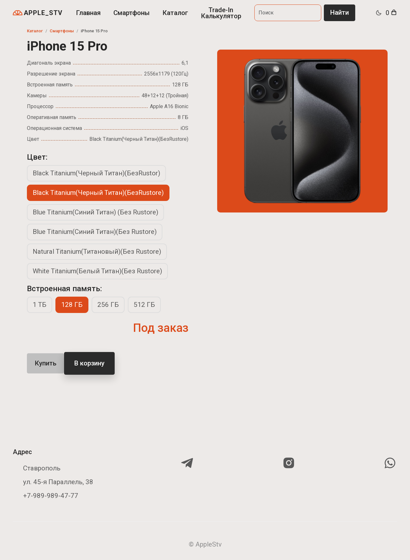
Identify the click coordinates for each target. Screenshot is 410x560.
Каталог (175, 13)
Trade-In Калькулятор (221, 13)
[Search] (287, 12)
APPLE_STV (37, 13)
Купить (45, 363)
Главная (88, 13)
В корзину (89, 363)
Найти (339, 12)
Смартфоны (131, 13)
